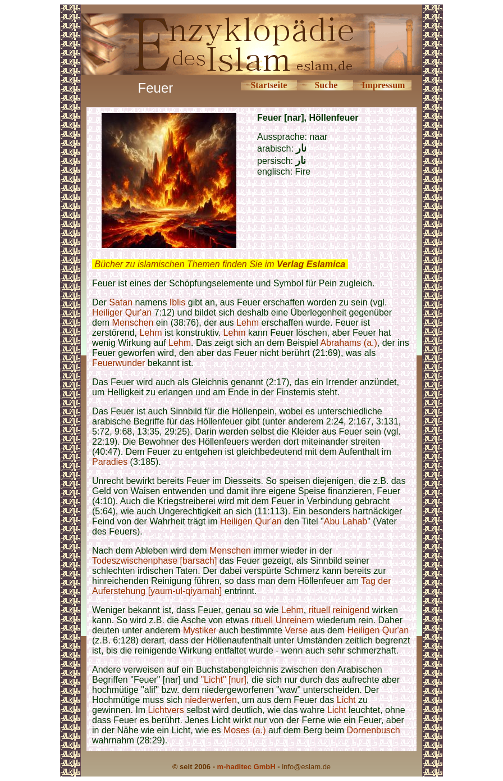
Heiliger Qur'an (122, 312)
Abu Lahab (345, 521)
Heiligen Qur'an (251, 521)
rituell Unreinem (283, 620)
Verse (296, 630)
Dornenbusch (373, 730)
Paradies (109, 462)
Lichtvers (166, 710)
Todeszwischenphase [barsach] (154, 560)
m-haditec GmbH (246, 766)
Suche (325, 85)
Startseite (268, 85)
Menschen (133, 322)
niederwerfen (211, 700)
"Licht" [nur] (223, 679)
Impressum (383, 85)
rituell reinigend (339, 610)
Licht (346, 700)
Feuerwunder (118, 363)
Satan (120, 302)
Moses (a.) (244, 730)
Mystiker (200, 630)
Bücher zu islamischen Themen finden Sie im (219, 264)
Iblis (177, 302)
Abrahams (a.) (348, 343)
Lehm (247, 322)
